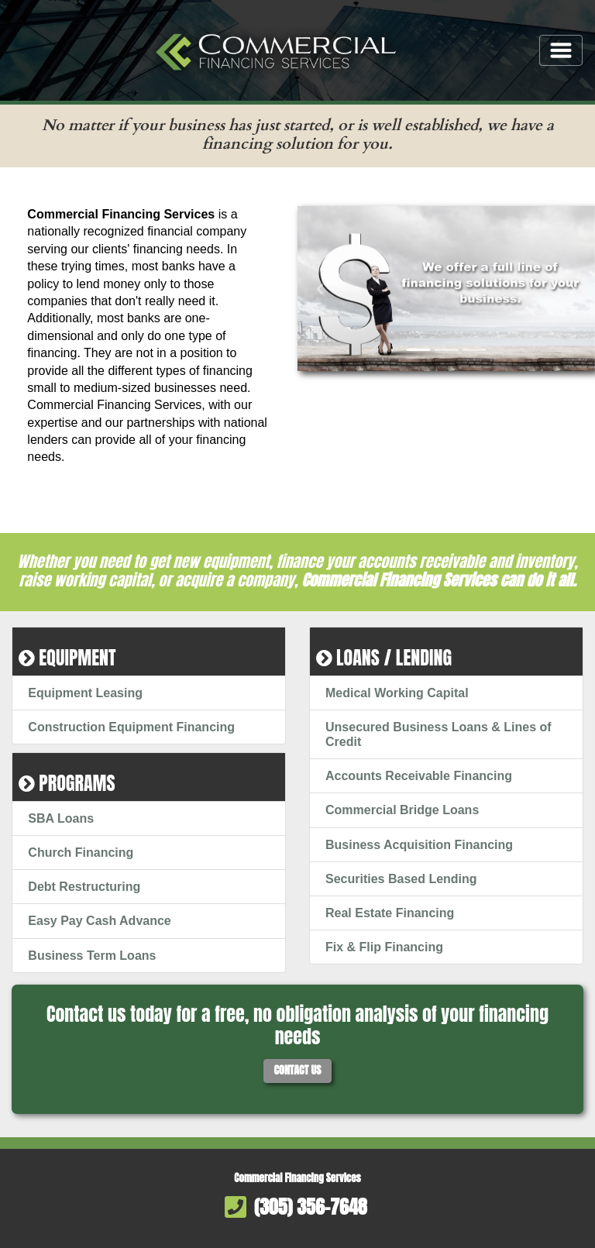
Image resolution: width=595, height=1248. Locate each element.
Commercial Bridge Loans (402, 810)
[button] (320, 288)
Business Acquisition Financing (419, 844)
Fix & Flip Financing (384, 947)
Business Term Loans (92, 955)
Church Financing (80, 852)
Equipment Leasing (85, 693)
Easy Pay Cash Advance (99, 920)
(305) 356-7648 (310, 1207)
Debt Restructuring (84, 886)
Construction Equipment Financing (131, 727)
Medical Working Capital (397, 693)
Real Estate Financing (389, 913)
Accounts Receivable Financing (418, 775)
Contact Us (297, 1070)
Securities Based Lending (401, 878)
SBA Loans (61, 818)
